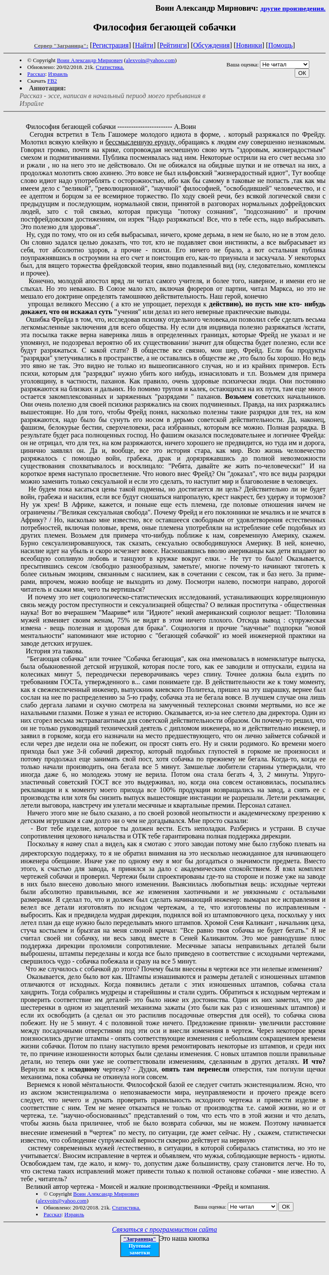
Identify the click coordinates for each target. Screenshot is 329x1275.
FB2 (52, 81)
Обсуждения (211, 45)
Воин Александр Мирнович (90, 60)
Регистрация (110, 45)
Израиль (58, 74)
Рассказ (36, 74)
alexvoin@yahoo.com (150, 60)
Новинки (249, 45)
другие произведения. (293, 8)
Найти (144, 45)
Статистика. (110, 67)
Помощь (280, 45)
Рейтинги (173, 45)
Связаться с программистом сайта (164, 1229)
